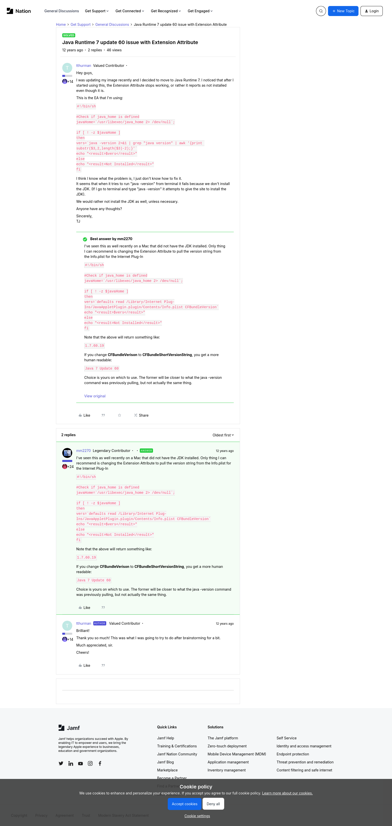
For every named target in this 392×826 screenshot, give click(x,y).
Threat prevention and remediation (305, 762)
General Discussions (61, 11)
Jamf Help (165, 738)
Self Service (287, 738)
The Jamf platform (223, 738)
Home (61, 24)
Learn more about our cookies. (287, 793)
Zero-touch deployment (227, 746)
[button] (343, 11)
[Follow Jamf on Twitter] (61, 763)
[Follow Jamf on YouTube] (80, 763)
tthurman (83, 65)
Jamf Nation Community (177, 754)
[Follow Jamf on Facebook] (100, 763)
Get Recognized (166, 11)
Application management (228, 762)
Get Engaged (201, 11)
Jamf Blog (165, 762)
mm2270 (83, 450)
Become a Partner (172, 778)
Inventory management (227, 770)
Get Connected (130, 11)
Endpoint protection (293, 754)
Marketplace (167, 770)
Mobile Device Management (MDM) (237, 754)
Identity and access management (304, 746)
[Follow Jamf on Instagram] (90, 763)
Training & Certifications (177, 746)
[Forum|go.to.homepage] (19, 11)
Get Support (97, 11)
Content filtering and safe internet (304, 770)
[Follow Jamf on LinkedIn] (70, 763)
